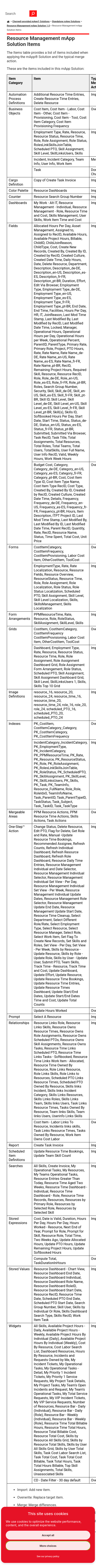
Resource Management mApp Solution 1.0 (28, 25)
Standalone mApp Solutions (66, 21)
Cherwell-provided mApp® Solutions (31, 21)
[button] (33, 13)
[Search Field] (20, 13)
